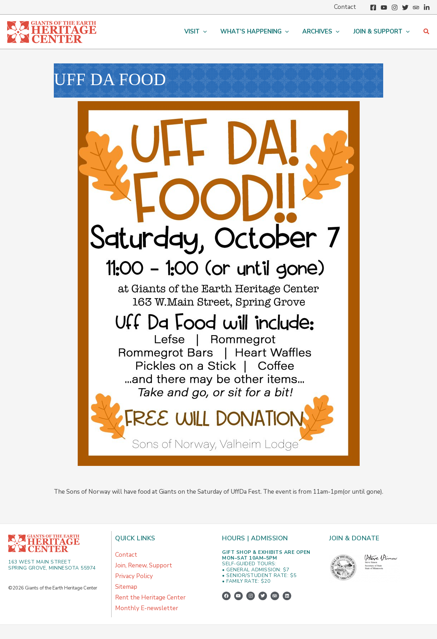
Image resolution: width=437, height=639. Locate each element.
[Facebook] (373, 7)
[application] (208, 31)
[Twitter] (405, 7)
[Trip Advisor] (416, 7)
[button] (426, 32)
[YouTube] (384, 7)
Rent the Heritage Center (150, 597)
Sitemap (126, 587)
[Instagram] (394, 7)
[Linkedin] (426, 7)
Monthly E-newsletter (146, 608)
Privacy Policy (134, 576)
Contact (126, 555)
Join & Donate (354, 538)
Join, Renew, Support (143, 565)
